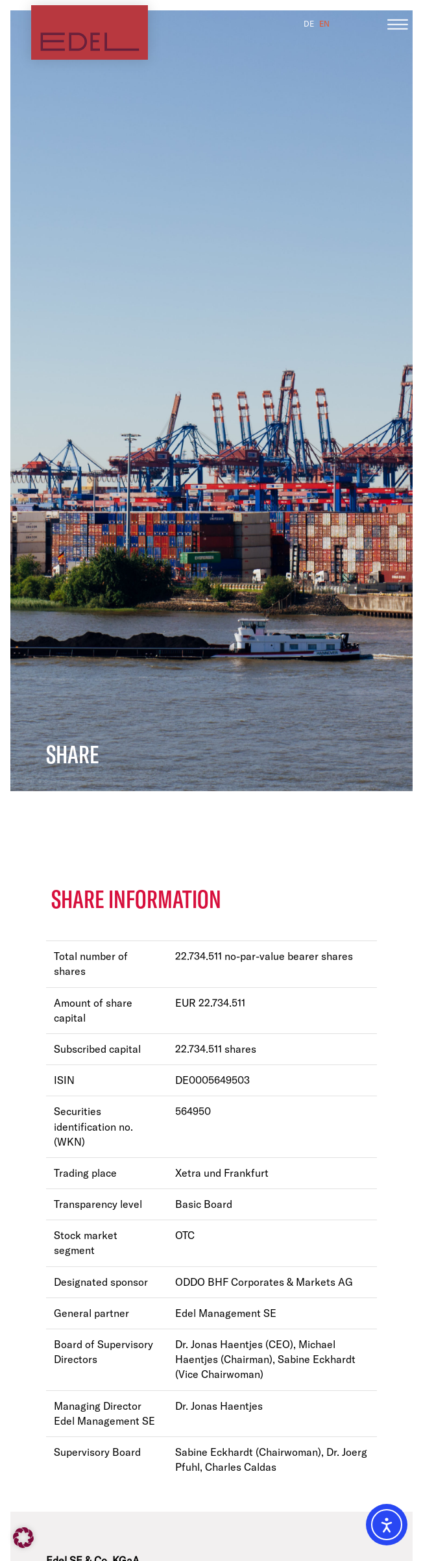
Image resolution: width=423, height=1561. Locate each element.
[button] (23, 1537)
